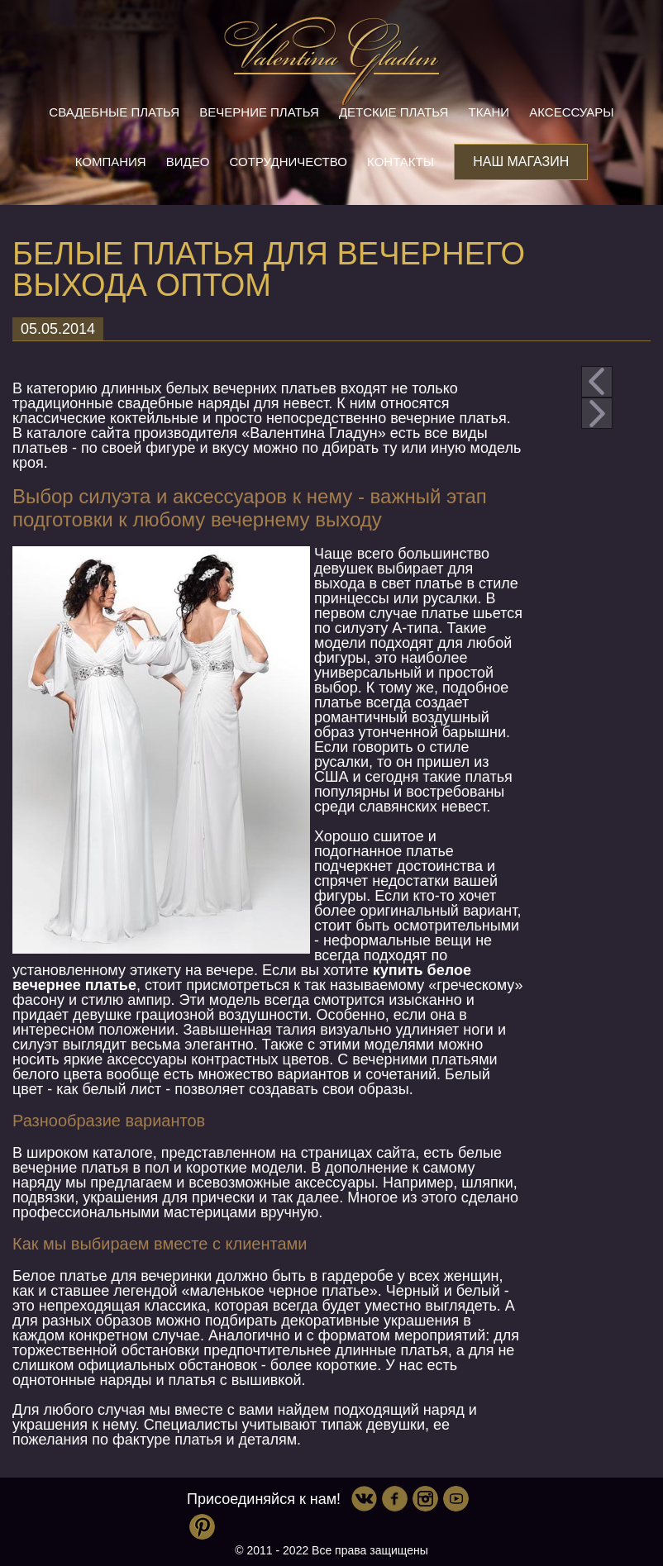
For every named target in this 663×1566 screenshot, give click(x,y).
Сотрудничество (288, 162)
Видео (188, 162)
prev (597, 381)
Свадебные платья (114, 112)
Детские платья (393, 112)
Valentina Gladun (331, 61)
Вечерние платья (258, 112)
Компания (110, 162)
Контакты (400, 162)
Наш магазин (521, 162)
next (597, 413)
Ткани (489, 112)
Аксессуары (571, 112)
